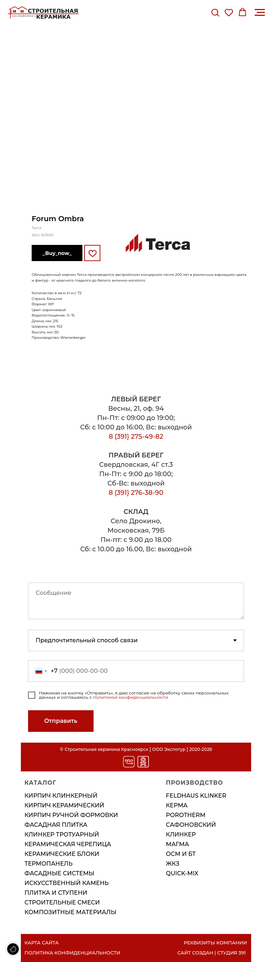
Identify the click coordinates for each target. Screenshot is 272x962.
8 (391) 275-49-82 (136, 437)
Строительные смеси (62, 902)
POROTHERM (185, 815)
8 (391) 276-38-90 (136, 493)
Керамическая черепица (67, 844)
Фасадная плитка (55, 824)
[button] (215, 12)
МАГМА (177, 844)
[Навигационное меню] (260, 12)
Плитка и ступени (55, 892)
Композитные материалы (70, 912)
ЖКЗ (173, 863)
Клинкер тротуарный (61, 834)
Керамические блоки (61, 854)
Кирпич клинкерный (61, 795)
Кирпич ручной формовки (71, 815)
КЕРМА (177, 805)
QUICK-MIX (182, 873)
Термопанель (48, 863)
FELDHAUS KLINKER (196, 795)
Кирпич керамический (64, 805)
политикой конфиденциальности (130, 697)
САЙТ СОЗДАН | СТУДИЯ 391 (211, 953)
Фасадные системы (59, 873)
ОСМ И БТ (181, 854)
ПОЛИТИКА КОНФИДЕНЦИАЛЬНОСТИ (72, 953)
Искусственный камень (66, 883)
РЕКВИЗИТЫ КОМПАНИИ (215, 942)
